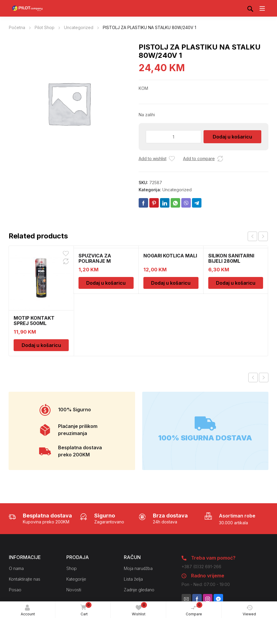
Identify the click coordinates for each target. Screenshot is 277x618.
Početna (17, 27)
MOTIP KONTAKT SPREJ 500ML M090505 (34, 323)
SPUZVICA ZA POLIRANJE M (95, 258)
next (263, 236)
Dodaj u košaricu (232, 137)
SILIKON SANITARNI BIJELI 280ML (231, 258)
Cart (85, 609)
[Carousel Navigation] (258, 236)
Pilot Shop (45, 27)
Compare (194, 609)
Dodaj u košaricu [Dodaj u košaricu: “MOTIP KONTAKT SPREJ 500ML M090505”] (41, 345)
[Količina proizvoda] (173, 136)
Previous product (253, 377)
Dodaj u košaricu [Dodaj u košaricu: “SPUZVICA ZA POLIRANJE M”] (106, 283)
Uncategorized (78, 27)
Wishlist (139, 609)
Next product (263, 377)
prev (252, 236)
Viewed (249, 610)
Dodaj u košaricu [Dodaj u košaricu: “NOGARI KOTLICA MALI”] (170, 283)
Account (28, 610)
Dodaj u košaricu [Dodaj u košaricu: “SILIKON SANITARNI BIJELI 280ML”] (235, 283)
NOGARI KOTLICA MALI (170, 256)
